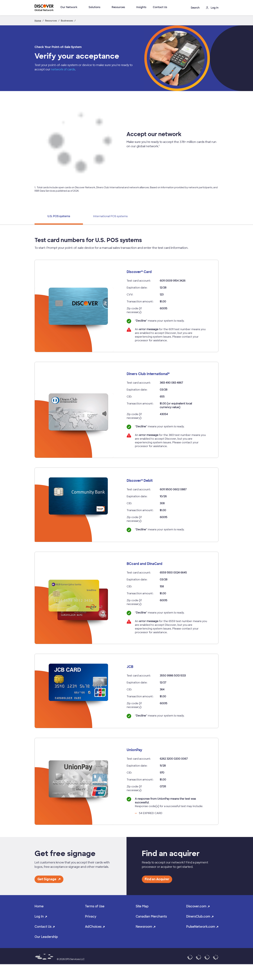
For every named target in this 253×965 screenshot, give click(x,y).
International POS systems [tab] (110, 216)
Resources (118, 7)
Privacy (90, 916)
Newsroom (144, 927)
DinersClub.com (198, 916)
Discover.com (196, 906)
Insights (141, 7)
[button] (192, 7)
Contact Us (160, 7)
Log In (39, 916)
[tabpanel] (126, 531)
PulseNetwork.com (200, 927)
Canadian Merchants (151, 916)
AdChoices (93, 927)
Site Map (142, 906)
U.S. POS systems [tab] (58, 216)
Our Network (68, 7)
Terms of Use (94, 906)
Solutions (94, 7)
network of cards (63, 69)
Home (39, 906)
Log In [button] (212, 7)
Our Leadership (46, 937)
